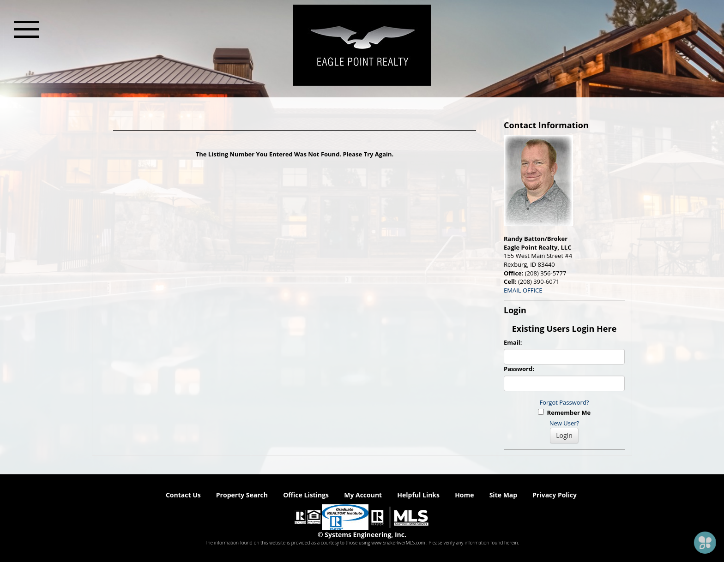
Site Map (503, 494)
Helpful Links (418, 494)
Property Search (242, 494)
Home (464, 494)
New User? (564, 423)
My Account (363, 494)
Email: (513, 342)
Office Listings (306, 494)
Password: (519, 369)
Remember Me (564, 412)
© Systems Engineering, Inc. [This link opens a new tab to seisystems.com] (362, 534)
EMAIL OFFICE (523, 290)
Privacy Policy (554, 494)
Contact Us (183, 494)
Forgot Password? (564, 402)
